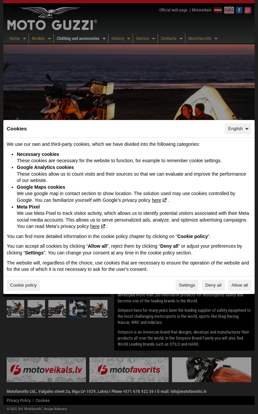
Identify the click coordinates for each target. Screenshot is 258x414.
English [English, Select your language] (239, 128)
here (156, 200)
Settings (187, 285)
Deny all (213, 285)
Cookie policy (23, 285)
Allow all (239, 285)
